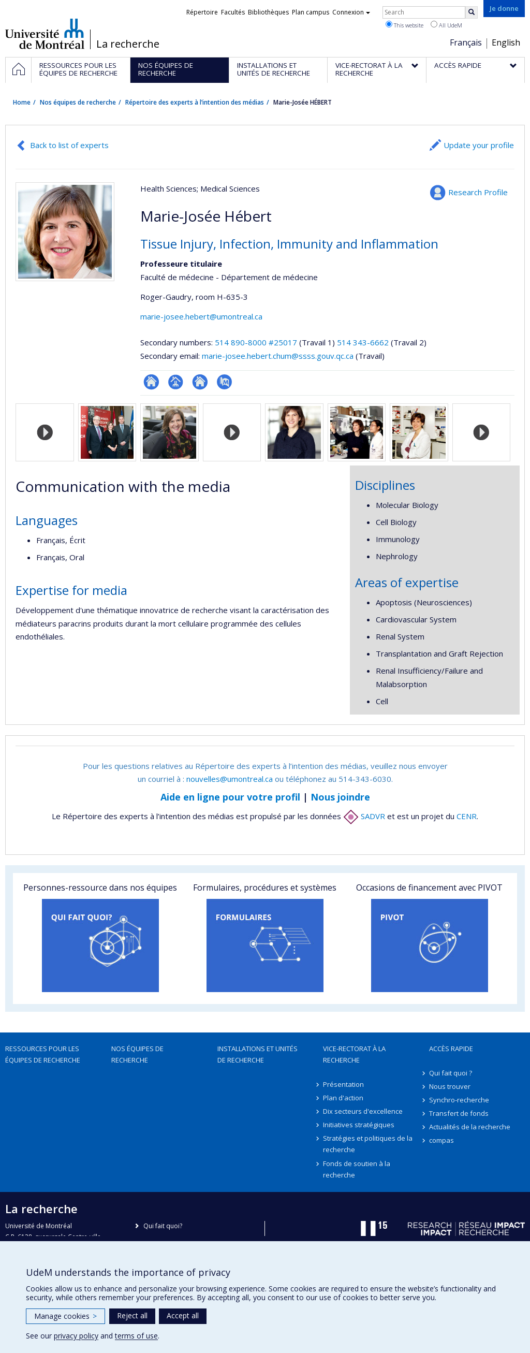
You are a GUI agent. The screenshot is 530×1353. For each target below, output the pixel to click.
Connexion (351, 12)
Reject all (132, 1315)
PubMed (224, 382)
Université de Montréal (44, 33)
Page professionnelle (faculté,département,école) (176, 382)
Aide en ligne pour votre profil (230, 797)
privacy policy (76, 1336)
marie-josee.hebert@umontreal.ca (201, 316)
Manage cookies (65, 1316)
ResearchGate (151, 382)
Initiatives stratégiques (358, 1124)
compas (441, 1140)
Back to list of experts (69, 145)
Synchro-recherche (459, 1099)
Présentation (343, 1084)
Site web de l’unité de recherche (200, 382)
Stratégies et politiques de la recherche (368, 1143)
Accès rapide (451, 1048)
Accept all (183, 1315)
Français (466, 42)
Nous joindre (340, 797)
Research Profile (478, 192)
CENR (467, 816)
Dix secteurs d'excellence (363, 1111)
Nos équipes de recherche (78, 102)
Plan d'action (343, 1097)
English (506, 42)
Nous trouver (449, 1086)
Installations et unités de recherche (257, 1054)
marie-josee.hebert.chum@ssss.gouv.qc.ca (278, 356)
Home (22, 102)
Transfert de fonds (459, 1113)
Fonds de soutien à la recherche (356, 1169)
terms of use (136, 1336)
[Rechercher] (471, 12)
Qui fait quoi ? (450, 1073)
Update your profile (479, 145)
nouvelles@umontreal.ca (229, 779)
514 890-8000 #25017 (256, 342)
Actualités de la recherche (469, 1126)
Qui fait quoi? (162, 1225)
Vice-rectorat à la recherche (354, 1054)
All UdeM (446, 25)
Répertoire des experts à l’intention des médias (194, 102)
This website (404, 25)
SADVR (364, 816)
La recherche (127, 44)
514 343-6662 (364, 342)
